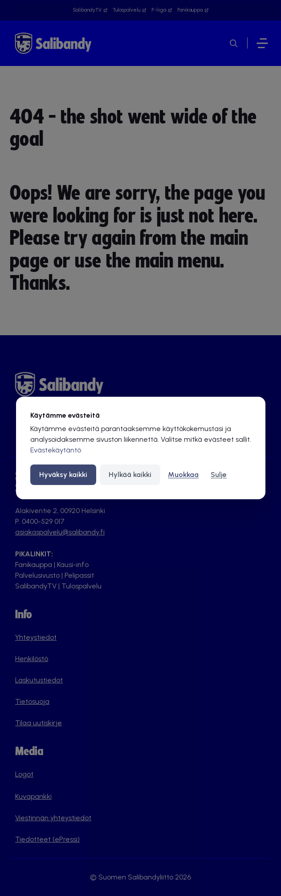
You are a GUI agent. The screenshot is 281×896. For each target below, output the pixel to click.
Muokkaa (183, 474)
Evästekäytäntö (55, 450)
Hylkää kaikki (130, 474)
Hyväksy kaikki (63, 474)
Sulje (219, 474)
